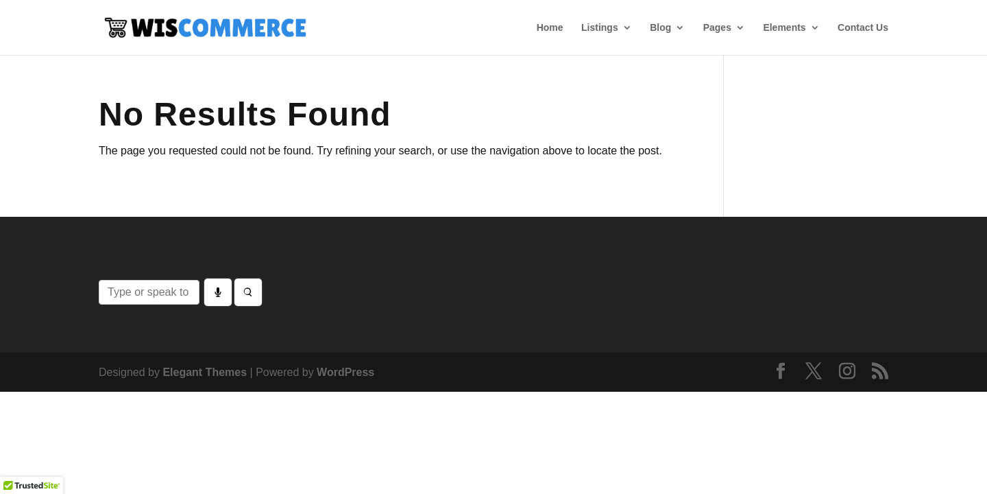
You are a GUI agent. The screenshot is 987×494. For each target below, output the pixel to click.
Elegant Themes (204, 372)
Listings (599, 28)
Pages (717, 28)
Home (550, 28)
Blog (660, 28)
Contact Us (863, 28)
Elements (784, 28)
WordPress (345, 372)
